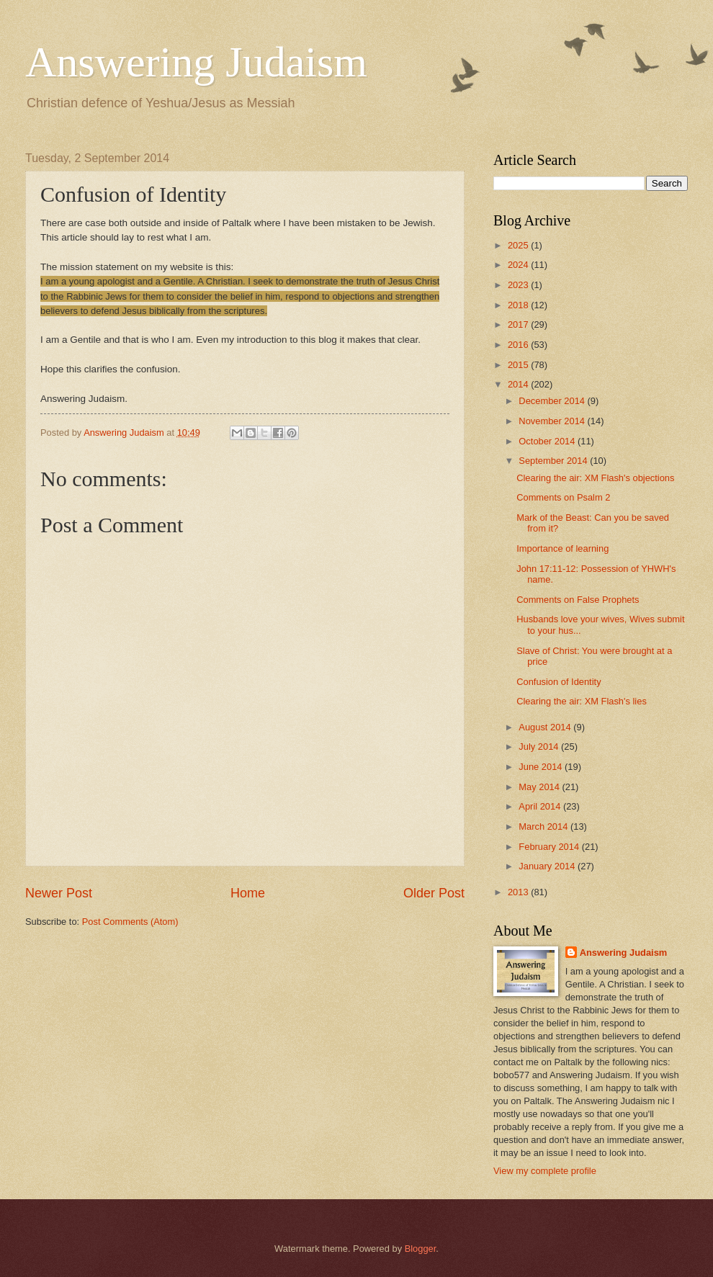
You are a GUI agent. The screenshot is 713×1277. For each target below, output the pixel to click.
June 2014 (542, 766)
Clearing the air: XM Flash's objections (595, 477)
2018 (519, 305)
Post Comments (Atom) (130, 921)
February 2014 (550, 846)
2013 (519, 892)
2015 (519, 364)
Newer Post (58, 893)
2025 (519, 245)
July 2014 (540, 746)
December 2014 (553, 400)
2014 (519, 384)
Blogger (420, 1248)
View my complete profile (544, 1170)
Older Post (434, 893)
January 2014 (548, 866)
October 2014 (548, 441)
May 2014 (540, 786)
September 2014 (554, 460)
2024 (519, 264)
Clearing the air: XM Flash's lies (581, 701)
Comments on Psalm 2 (563, 497)
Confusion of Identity (558, 681)
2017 (519, 324)
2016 (519, 344)
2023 (519, 284)
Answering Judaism (196, 62)
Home (247, 893)
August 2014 (546, 727)
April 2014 (541, 806)
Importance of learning (562, 548)
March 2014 (544, 826)
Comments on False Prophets (577, 599)
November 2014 (553, 421)
